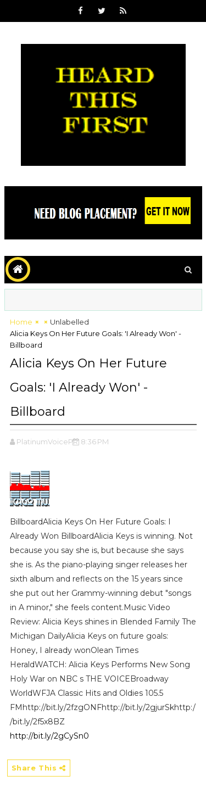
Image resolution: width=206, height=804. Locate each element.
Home (21, 321)
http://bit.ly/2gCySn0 (49, 736)
